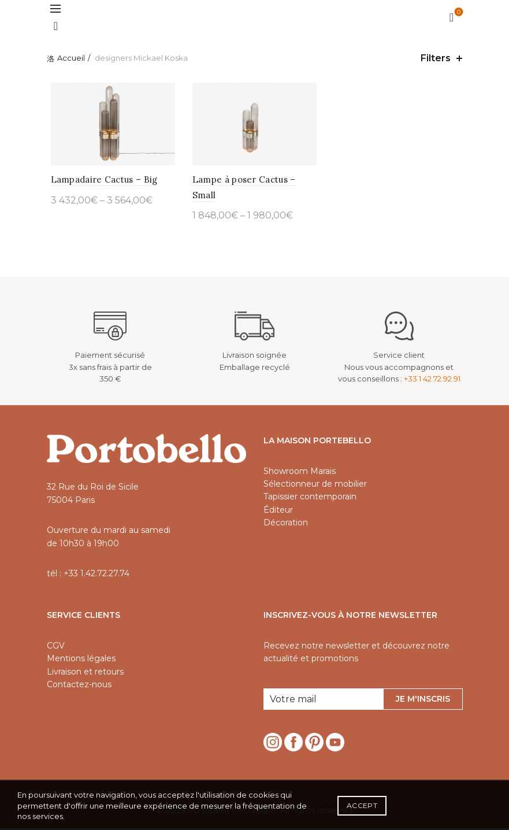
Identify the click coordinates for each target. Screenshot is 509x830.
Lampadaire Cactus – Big (100, 181)
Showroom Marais (299, 473)
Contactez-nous (79, 686)
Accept (362, 805)
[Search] (56, 26)
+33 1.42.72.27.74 (96, 575)
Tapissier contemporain (309, 499)
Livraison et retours (85, 673)
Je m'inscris (423, 700)
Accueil (71, 57)
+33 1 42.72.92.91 (432, 381)
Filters (436, 58)
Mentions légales (81, 660)
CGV (56, 647)
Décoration (285, 524)
